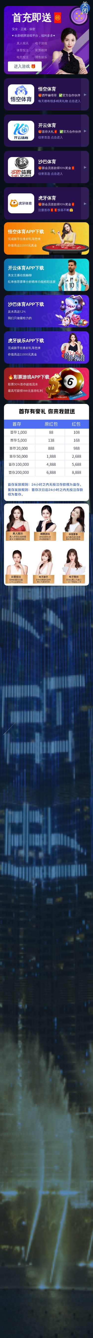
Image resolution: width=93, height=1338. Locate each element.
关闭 (85, 8)
